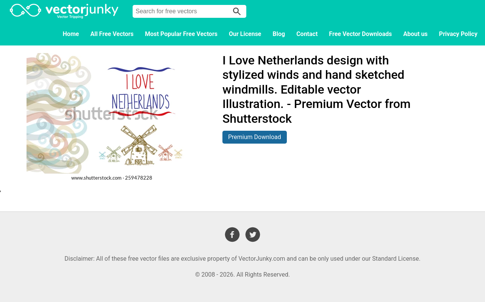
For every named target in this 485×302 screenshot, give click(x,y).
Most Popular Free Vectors (181, 34)
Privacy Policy (458, 34)
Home (71, 34)
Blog (279, 34)
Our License (245, 34)
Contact (307, 34)
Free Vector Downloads (360, 34)
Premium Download (254, 137)
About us (415, 34)
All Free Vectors (111, 34)
